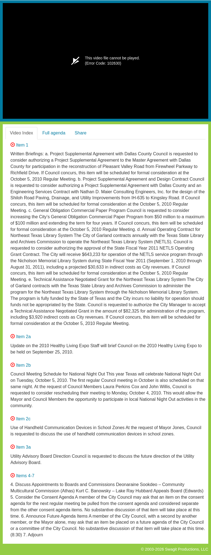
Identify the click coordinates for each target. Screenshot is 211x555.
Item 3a (20, 447)
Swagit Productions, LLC (186, 549)
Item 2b (20, 365)
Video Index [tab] (21, 133)
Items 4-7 (22, 475)
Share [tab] (81, 133)
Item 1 (19, 145)
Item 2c (20, 418)
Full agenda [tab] (53, 133)
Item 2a (20, 336)
